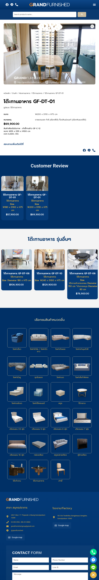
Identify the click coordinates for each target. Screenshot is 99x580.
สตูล (60, 403)
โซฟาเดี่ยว (17, 349)
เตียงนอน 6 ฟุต (60, 429)
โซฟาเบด (60, 377)
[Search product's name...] (44, 14)
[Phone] (93, 552)
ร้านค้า (14, 93)
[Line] (93, 567)
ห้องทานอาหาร (24, 93)
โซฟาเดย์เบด (17, 403)
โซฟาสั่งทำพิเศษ (82, 377)
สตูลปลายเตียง (60, 455)
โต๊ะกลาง (82, 403)
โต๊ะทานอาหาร (37, 93)
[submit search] (82, 14)
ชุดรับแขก (39, 377)
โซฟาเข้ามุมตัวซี (82, 349)
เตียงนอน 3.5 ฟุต (17, 429)
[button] (94, 4)
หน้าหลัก (7, 93)
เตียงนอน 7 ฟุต (82, 429)
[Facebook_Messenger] (93, 559)
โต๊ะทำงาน (17, 480)
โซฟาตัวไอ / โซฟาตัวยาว (38, 350)
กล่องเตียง (38, 455)
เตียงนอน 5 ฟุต (38, 429)
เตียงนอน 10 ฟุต (17, 455)
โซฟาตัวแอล (60, 349)
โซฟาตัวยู (17, 377)
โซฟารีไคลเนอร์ (39, 403)
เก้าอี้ (60, 480)
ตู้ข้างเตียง (82, 455)
